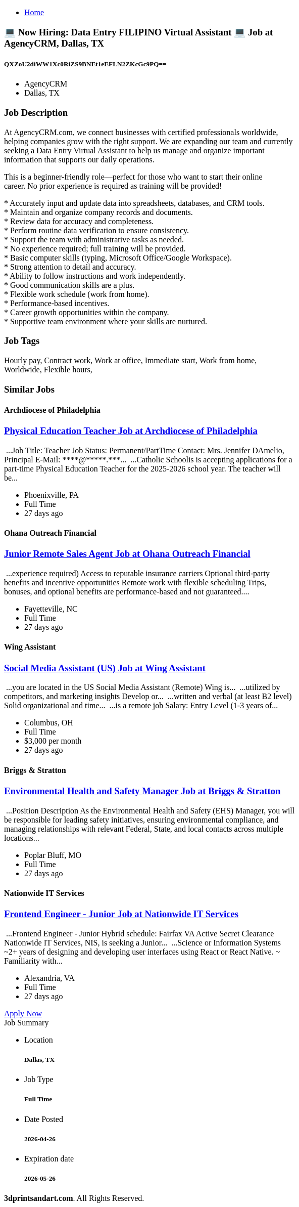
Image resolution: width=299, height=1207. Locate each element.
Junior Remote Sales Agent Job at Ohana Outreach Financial (127, 553)
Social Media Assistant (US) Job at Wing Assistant (105, 668)
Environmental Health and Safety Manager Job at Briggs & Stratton (142, 791)
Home (34, 12)
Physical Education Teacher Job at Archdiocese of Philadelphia (131, 430)
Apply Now (23, 1013)
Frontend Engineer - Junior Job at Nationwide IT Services (121, 914)
